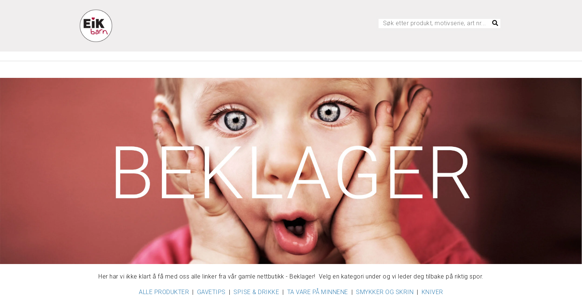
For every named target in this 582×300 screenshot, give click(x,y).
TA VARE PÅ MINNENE (317, 292)
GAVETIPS (211, 292)
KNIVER (432, 292)
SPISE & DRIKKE (256, 292)
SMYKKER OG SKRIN (384, 292)
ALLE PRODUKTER (164, 292)
